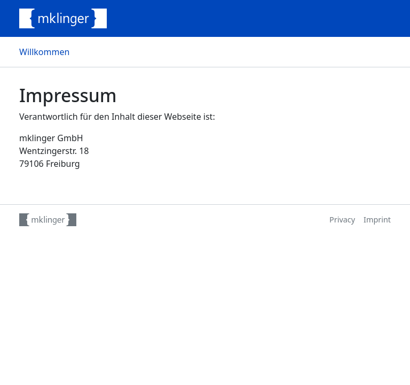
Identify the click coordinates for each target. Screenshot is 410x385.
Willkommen (44, 52)
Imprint (377, 219)
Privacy (342, 219)
